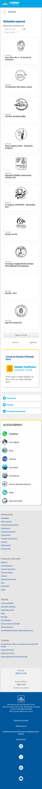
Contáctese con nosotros (21, 688)
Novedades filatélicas (8, 606)
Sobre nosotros (6, 521)
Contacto (4, 542)
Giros (2, 583)
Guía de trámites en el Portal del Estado (14, 656)
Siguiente (32, 342)
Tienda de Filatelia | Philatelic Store (19, 358)
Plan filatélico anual (7, 610)
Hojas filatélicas (6, 620)
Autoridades (5, 518)
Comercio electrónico (8, 569)
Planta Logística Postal (8, 579)
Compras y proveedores (9, 538)
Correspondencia (7, 566)
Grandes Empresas (16, 411)
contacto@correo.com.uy (23, 711)
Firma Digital (5, 586)
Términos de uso (21, 726)
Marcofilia (4, 617)
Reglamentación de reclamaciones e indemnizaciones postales (21, 732)
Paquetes (4, 562)
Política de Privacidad (21, 720)
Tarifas (3, 589)
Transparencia (5, 528)
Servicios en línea (7, 572)
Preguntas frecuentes (8, 532)
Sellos (3, 613)
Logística (4, 576)
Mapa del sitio (21, 739)
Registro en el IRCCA (8, 653)
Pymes (10, 404)
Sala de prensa (6, 545)
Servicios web (5, 549)
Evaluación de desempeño (10, 525)
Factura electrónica (7, 650)
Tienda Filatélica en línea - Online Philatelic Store (17, 630)
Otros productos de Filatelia (10, 623)
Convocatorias (6, 535)
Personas (11, 398)
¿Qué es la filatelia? (7, 603)
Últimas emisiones (7, 627)
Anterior (15, 342)
